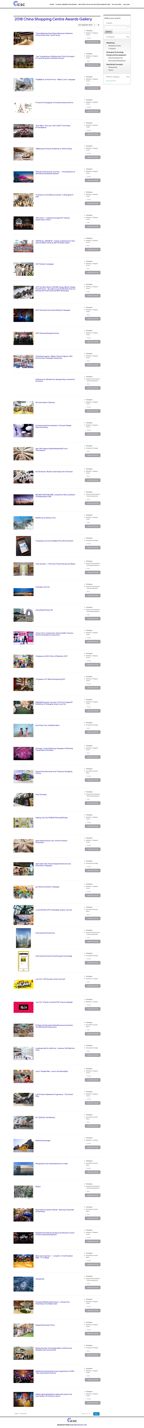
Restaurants (112, 67)
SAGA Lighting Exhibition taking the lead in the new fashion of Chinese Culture (54, 1395)
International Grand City (45, 933)
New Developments (115, 58)
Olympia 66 (40, 1279)
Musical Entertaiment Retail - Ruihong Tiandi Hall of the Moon (55, 1211)
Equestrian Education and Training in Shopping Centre (54, 772)
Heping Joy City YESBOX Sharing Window (52, 818)
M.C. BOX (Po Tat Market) (45, 1117)
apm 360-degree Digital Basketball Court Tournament (52, 449)
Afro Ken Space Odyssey (45, 402)
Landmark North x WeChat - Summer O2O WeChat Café (55, 1049)
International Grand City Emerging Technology (54, 956)
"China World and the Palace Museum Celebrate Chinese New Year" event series (54, 34)
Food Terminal (41, 795)
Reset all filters (111, 81)
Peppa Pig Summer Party (45, 1325)
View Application (92, 42)
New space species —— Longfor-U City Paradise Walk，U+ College (54, 1257)
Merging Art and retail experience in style (52, 1164)
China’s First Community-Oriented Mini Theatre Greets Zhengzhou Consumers (54, 634)
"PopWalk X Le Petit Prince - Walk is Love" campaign (55, 79)
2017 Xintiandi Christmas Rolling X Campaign (53, 310)
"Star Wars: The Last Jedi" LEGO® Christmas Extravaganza (53, 127)
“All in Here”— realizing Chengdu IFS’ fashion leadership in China (53, 219)
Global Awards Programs (66, 4)
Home (52, 4)
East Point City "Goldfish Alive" (48, 725)
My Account (117, 4)
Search (108, 31)
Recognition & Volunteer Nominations (94, 4)
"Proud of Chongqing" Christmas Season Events (54, 103)
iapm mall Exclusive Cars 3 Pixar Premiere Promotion (51, 842)
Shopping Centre (114, 46)
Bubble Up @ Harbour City (46, 518)
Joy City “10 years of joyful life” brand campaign (54, 1002)
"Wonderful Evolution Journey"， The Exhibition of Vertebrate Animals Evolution (55, 173)
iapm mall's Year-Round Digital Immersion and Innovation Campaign (53, 865)
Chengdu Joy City (43, 587)
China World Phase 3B (44, 610)
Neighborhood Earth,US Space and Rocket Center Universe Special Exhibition (55, 1234)
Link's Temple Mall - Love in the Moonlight (52, 1071)
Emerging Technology (115, 52)
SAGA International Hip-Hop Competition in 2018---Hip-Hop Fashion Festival (55, 1372)
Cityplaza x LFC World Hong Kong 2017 (50, 679)
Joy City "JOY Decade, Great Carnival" (50, 979)
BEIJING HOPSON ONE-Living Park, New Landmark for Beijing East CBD (55, 496)
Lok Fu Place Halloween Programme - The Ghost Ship (54, 1095)
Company (112, 48)
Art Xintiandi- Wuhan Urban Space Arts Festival (54, 472)
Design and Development (116, 55)
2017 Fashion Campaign (45, 264)
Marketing (110, 43)
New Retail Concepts (114, 64)
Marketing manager (43, 1141)
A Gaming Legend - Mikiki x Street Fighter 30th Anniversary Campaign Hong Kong (54, 357)
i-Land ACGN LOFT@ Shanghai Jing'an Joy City (54, 910)
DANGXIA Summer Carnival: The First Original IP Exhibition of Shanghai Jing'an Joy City (54, 703)
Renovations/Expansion (117, 61)
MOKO (38, 1187)
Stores (110, 70)
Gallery (126, 4)
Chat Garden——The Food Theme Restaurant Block (55, 564)
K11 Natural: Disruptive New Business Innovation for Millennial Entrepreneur (54, 1026)
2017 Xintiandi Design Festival (47, 333)
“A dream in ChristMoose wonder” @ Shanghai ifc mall (55, 196)
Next (96, 1414)
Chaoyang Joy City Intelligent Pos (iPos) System (54, 541)
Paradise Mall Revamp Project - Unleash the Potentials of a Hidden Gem (53, 1303)
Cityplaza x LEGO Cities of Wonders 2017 (52, 656)
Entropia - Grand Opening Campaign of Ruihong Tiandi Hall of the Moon (54, 749)
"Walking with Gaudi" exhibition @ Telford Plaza (54, 149)
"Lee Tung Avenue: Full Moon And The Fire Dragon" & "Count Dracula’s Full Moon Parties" (55, 57)
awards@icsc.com (80, 1425)
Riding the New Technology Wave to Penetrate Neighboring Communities (54, 1349)
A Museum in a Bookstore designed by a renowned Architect (55, 380)
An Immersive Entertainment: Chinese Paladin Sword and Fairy (53, 426)
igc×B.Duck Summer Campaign (47, 887)
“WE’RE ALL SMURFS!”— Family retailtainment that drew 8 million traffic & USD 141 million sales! (55, 242)
